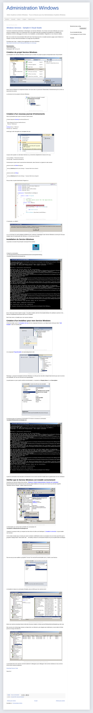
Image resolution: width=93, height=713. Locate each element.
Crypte (24, 19)
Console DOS (13, 696)
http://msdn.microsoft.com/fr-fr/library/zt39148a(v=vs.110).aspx (21, 43)
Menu (18, 19)
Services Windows (20, 696)
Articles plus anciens (60, 700)
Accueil (13, 19)
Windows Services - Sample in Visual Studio (24, 28)
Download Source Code (12, 668)
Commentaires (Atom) (17, 703)
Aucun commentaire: (15, 694)
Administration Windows (33, 8)
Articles (7, 19)
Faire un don (31, 19)
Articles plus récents (11, 700)
